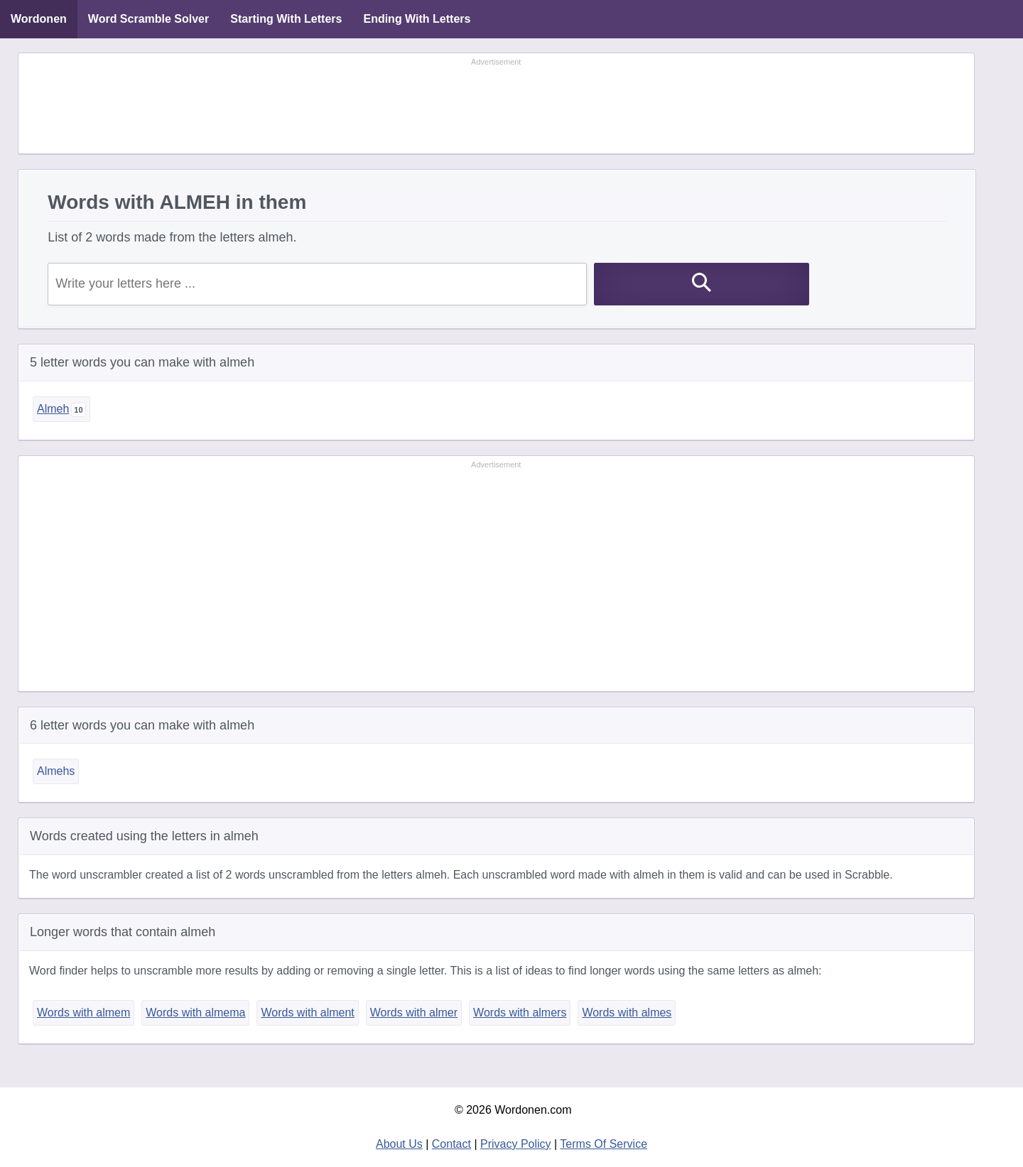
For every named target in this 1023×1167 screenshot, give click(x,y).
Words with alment (307, 1012)
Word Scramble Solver (148, 19)
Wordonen (39, 19)
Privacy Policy (515, 1144)
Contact (451, 1144)
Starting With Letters (286, 19)
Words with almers (519, 1012)
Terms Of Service (603, 1144)
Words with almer (414, 1012)
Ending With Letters (416, 19)
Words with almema (195, 1012)
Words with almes (626, 1012)
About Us (399, 1144)
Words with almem (83, 1012)
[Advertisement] (495, 104)
